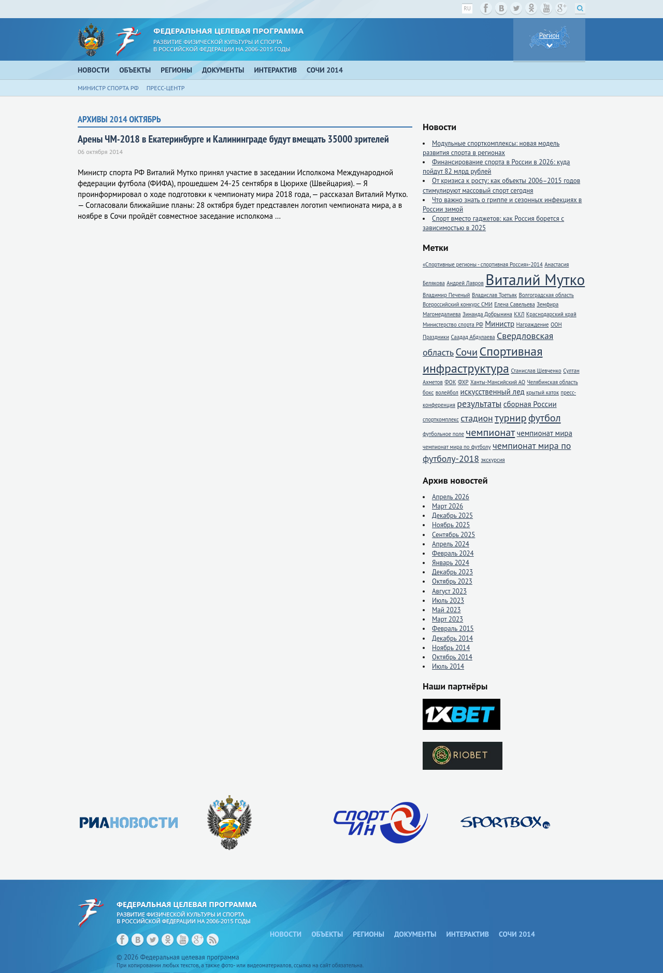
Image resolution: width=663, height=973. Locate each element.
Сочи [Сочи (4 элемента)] (466, 352)
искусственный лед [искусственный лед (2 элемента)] (492, 392)
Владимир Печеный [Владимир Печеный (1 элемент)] (446, 295)
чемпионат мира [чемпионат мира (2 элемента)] (544, 433)
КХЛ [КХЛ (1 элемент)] (519, 314)
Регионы (176, 70)
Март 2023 (447, 619)
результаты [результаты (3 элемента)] (479, 404)
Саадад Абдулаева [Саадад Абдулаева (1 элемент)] (473, 337)
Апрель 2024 (450, 544)
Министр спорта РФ (108, 88)
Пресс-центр (166, 88)
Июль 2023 (448, 600)
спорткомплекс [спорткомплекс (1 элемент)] (441, 419)
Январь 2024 (450, 562)
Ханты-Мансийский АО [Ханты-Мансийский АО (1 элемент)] (497, 382)
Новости (93, 70)
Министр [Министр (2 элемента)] (499, 324)
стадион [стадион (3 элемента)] (476, 418)
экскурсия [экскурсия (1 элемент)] (493, 459)
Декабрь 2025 (452, 515)
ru (467, 8)
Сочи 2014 (325, 70)
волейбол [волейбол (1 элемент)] (447, 392)
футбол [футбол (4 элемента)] (544, 418)
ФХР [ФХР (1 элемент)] (463, 382)
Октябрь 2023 (452, 581)
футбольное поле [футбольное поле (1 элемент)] (443, 434)
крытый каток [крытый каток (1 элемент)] (542, 392)
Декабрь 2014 (452, 638)
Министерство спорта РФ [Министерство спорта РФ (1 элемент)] (453, 324)
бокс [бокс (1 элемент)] (428, 392)
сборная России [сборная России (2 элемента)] (530, 404)
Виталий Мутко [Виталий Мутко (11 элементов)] (535, 279)
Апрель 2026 (450, 496)
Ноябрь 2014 (451, 647)
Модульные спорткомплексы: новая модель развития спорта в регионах (491, 148)
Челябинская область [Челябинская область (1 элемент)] (552, 382)
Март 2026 (447, 506)
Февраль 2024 (453, 553)
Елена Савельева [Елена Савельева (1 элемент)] (514, 304)
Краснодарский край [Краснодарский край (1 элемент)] (551, 314)
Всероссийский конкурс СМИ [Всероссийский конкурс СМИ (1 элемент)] (458, 304)
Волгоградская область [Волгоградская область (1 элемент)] (545, 295)
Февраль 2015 (453, 628)
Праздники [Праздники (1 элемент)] (436, 337)
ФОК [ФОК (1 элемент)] (450, 382)
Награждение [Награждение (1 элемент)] (532, 324)
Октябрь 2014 (452, 657)
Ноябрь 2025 (451, 524)
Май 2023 (446, 609)
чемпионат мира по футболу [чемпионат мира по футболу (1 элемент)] (457, 446)
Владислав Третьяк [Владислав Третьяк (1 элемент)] (494, 295)
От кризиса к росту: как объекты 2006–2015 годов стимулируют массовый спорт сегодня (501, 185)
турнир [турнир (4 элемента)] (510, 418)
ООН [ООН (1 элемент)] (556, 324)
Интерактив (275, 70)
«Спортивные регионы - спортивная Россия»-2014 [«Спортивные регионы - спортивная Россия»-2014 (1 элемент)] (483, 264)
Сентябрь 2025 (453, 534)
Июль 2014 (448, 666)
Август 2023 (449, 591)
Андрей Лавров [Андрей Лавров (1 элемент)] (465, 283)
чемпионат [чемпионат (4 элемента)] (490, 432)
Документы (223, 70)
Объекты (135, 70)
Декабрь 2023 (452, 572)
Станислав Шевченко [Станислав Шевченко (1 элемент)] (536, 370)
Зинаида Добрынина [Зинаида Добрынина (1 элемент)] (487, 314)
